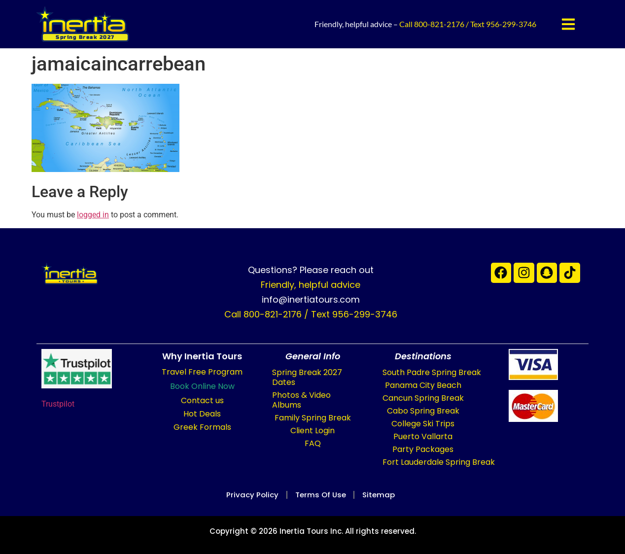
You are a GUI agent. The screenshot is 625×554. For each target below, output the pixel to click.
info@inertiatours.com (311, 299)
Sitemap (385, 494)
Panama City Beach (423, 385)
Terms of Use (320, 494)
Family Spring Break (313, 417)
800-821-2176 (439, 24)
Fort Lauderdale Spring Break (438, 462)
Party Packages (422, 449)
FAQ (313, 443)
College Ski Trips (422, 423)
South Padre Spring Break (431, 372)
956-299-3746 (511, 24)
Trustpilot (57, 404)
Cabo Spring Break (423, 410)
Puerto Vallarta (422, 436)
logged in (93, 214)
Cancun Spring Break (423, 398)
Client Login (312, 430)
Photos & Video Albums (301, 400)
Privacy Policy (246, 494)
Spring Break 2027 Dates (307, 377)
